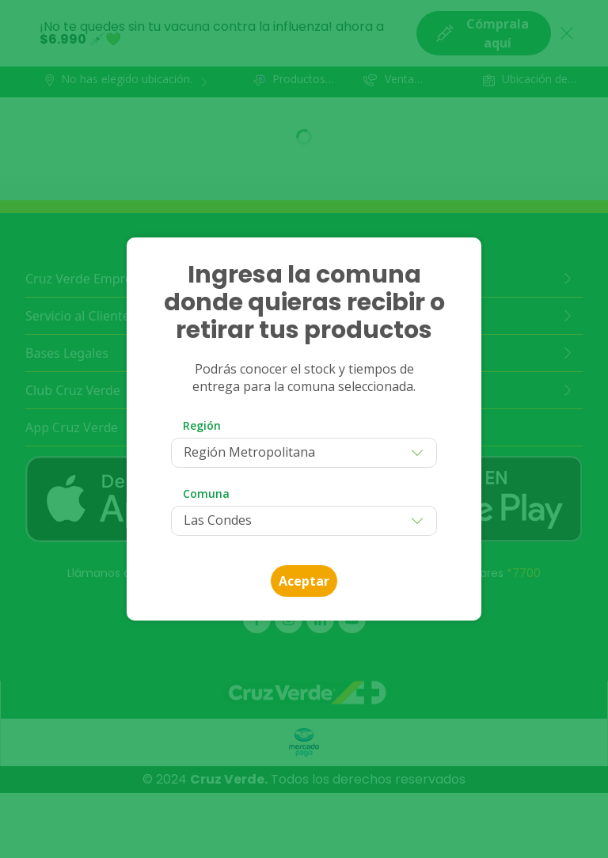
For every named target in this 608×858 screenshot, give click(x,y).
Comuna (206, 493)
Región (202, 425)
